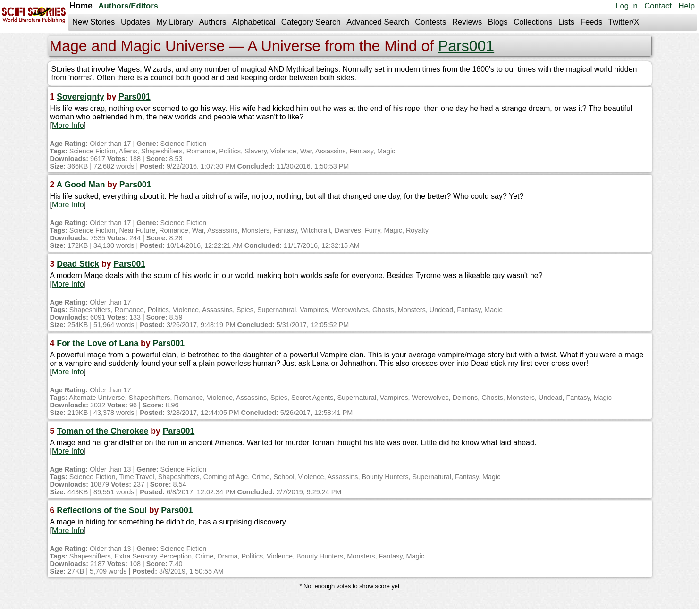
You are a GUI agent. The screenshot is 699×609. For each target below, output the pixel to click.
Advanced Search (377, 21)
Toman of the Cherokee (102, 431)
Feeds (592, 21)
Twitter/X (623, 21)
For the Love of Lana (97, 343)
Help (686, 5)
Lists (566, 21)
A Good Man (81, 184)
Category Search (311, 21)
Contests (430, 21)
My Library (174, 21)
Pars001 (466, 45)
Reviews (467, 21)
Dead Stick (78, 264)
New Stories (93, 21)
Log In (626, 5)
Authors (213, 21)
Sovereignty (80, 97)
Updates (136, 21)
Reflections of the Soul (102, 510)
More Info (68, 125)
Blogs (498, 21)
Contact (658, 5)
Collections (533, 21)
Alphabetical (253, 21)
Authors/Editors (128, 5)
